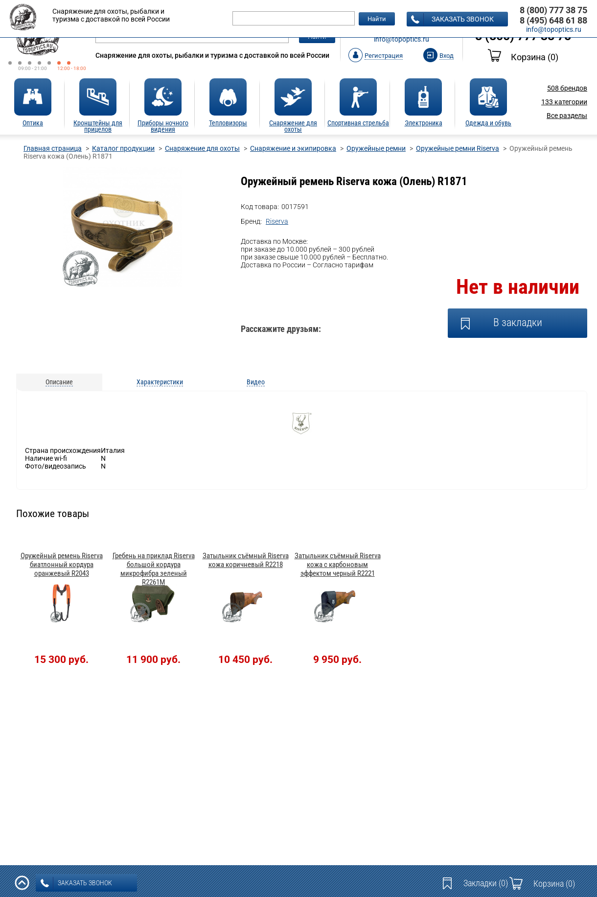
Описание (59, 382)
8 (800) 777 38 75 (553, 10)
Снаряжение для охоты (202, 148)
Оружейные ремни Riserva (457, 148)
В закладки (517, 322)
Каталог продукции (123, 148)
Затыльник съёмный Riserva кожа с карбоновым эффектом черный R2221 (338, 564)
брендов (567, 88)
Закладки (485, 883)
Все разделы (567, 115)
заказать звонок (452, 19)
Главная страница (52, 148)
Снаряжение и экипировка (293, 148)
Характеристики (160, 382)
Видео (256, 382)
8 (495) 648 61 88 (553, 20)
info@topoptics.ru (401, 39)
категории (564, 102)
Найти (376, 19)
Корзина (523, 57)
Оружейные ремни (376, 148)
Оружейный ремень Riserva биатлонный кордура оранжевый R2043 (62, 564)
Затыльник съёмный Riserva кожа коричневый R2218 (246, 560)
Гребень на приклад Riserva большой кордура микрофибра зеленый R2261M (154, 569)
